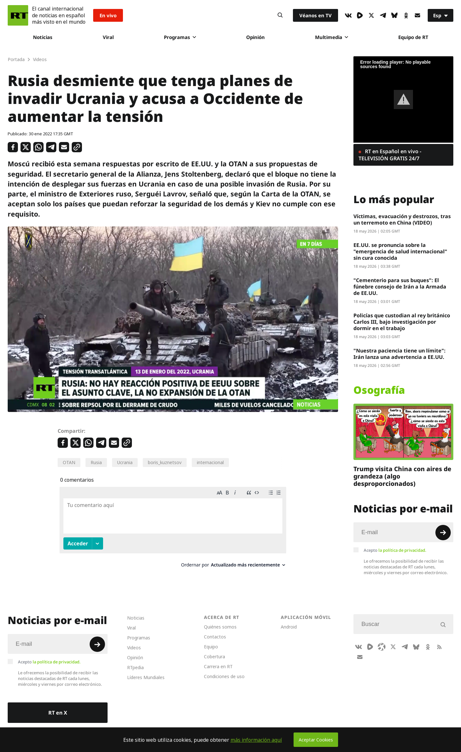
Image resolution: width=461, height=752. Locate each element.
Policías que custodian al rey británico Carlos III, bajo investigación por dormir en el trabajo (401, 322)
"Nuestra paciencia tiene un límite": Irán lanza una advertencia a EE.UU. (399, 353)
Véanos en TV (315, 15)
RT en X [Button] (57, 706)
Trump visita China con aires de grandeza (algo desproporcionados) (402, 476)
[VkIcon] (348, 15)
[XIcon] (371, 15)
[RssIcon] (439, 641)
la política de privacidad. (402, 550)
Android (289, 620)
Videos (134, 641)
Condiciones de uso (224, 670)
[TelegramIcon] (383, 15)
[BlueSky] (394, 15)
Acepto (395, 550)
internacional (210, 462)
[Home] (18, 15)
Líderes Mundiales (146, 671)
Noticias (43, 37)
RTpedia (135, 661)
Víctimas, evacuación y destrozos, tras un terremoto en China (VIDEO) (402, 219)
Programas (180, 37)
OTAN (69, 462)
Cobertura (214, 650)
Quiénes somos (220, 620)
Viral (108, 37)
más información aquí (256, 740)
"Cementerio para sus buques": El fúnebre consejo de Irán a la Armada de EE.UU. (399, 287)
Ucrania (125, 462)
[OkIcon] (406, 15)
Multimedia (331, 37)
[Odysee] (381, 641)
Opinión (255, 37)
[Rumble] (360, 15)
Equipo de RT (413, 37)
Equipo (211, 640)
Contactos (215, 630)
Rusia (96, 462)
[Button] (280, 15)
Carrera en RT (218, 660)
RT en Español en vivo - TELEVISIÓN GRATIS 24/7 (390, 155)
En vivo (108, 15)
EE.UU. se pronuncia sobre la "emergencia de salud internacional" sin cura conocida (400, 251)
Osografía (379, 390)
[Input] (403, 532)
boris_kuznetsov (165, 462)
